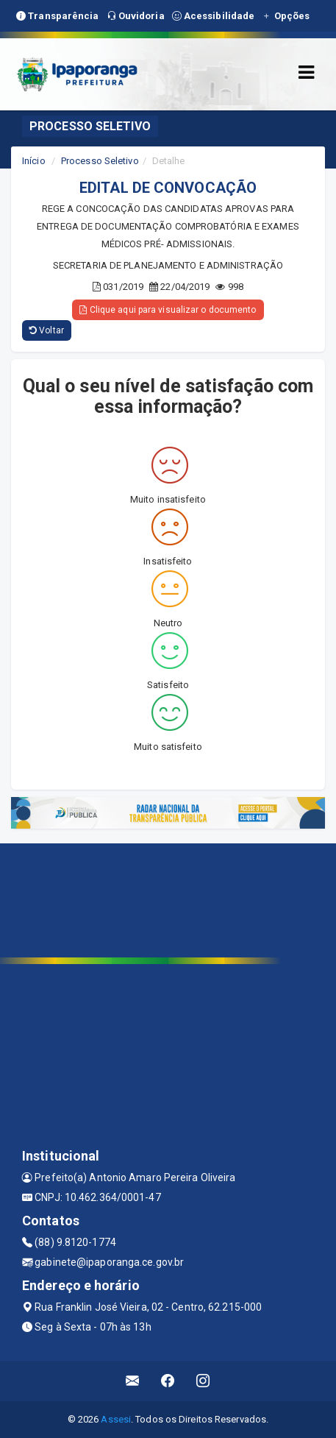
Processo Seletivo (100, 160)
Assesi (116, 1419)
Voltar (46, 330)
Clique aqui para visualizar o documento (167, 310)
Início (34, 160)
